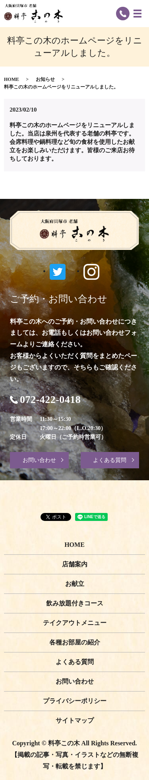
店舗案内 (74, 564)
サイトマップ (75, 720)
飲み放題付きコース (74, 603)
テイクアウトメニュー (74, 622)
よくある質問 (109, 460)
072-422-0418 (50, 400)
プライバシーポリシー (74, 700)
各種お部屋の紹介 (74, 642)
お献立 (74, 583)
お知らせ (45, 79)
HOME (11, 79)
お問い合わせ (39, 460)
